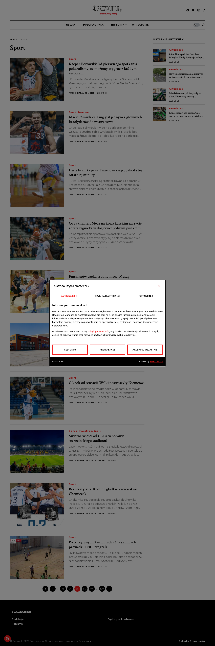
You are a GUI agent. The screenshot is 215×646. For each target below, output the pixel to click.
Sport (24, 39)
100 (102, 588)
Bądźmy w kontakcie (121, 619)
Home (13, 39)
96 (84, 588)
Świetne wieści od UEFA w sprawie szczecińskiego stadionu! (96, 438)
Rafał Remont (85, 93)
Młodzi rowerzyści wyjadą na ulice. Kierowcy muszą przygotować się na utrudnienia (186, 97)
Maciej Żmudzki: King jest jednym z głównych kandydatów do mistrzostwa (105, 119)
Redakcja (18, 619)
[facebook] (187, 10)
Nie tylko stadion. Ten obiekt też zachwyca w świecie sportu (104, 332)
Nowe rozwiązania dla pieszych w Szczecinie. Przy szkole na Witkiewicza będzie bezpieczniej (186, 77)
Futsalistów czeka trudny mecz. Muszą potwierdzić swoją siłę (99, 279)
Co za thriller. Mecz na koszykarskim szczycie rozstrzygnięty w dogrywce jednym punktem (105, 226)
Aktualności (176, 50)
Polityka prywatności (192, 641)
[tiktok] (204, 10)
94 (70, 588)
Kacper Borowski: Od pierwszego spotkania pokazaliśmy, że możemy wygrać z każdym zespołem (103, 68)
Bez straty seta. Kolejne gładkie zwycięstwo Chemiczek (103, 491)
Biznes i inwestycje (80, 324)
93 (63, 588)
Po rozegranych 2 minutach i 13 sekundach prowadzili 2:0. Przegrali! (102, 544)
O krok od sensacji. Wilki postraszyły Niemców (106, 382)
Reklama (17, 623)
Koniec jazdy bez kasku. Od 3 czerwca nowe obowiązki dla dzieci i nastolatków (185, 116)
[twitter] (193, 10)
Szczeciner (85, 641)
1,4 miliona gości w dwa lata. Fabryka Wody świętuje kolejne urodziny (186, 58)
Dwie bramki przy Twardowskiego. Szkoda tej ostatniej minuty (105, 172)
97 (92, 588)
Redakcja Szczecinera (90, 460)
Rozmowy (83, 112)
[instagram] (198, 10)
